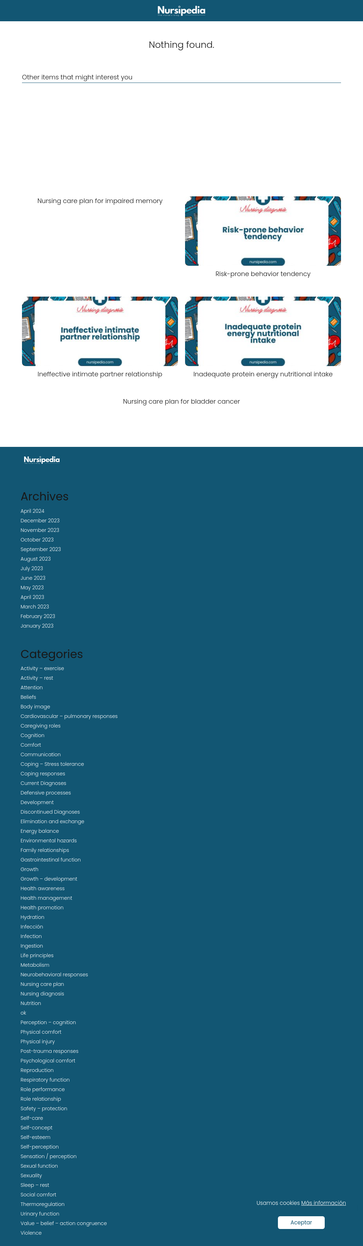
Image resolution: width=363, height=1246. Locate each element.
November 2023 (40, 530)
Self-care (32, 1118)
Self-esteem (35, 1137)
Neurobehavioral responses (54, 974)
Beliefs (28, 697)
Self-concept (36, 1127)
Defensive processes (46, 792)
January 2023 (37, 625)
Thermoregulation (43, 1204)
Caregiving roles (41, 725)
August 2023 (36, 558)
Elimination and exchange (52, 821)
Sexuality (31, 1175)
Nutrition (31, 1003)
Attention (32, 687)
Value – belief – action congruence (64, 1223)
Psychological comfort (48, 1060)
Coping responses (43, 773)
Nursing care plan (42, 984)
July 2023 (32, 568)
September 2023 (41, 549)
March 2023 (35, 606)
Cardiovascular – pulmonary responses (69, 716)
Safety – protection (44, 1108)
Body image (35, 706)
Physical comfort (41, 1031)
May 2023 (32, 587)
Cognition (32, 735)
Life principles (37, 955)
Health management (46, 898)
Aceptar (301, 1222)
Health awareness (43, 888)
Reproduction (37, 1070)
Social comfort (38, 1194)
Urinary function (40, 1213)
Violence (31, 1232)
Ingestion (32, 945)
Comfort (31, 744)
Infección (32, 926)
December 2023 (40, 520)
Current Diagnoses (43, 783)
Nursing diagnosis (42, 993)
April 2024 (32, 511)
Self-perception (40, 1146)
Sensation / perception (49, 1156)
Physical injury (38, 1041)
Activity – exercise (42, 668)
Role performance (43, 1089)
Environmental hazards (49, 840)
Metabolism (35, 965)
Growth (29, 869)
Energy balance (40, 831)
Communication (41, 754)
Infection (31, 936)
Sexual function (39, 1165)
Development (37, 802)
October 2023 (37, 539)
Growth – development (49, 878)
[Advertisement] (181, 139)
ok (23, 1012)
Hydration (32, 917)
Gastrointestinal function (51, 859)
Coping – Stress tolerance (52, 764)
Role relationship (41, 1098)
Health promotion (42, 907)
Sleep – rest (35, 1185)
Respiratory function (45, 1079)
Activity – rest (37, 677)
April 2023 (32, 597)
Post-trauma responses (49, 1051)
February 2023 (38, 616)
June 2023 (33, 578)
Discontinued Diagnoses (50, 811)
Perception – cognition (48, 1022)
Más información (323, 1203)
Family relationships (45, 850)
